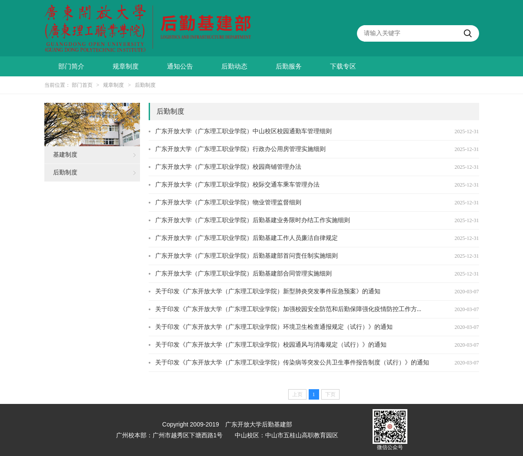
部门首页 (82, 85)
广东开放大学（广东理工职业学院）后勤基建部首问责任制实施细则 (246, 256)
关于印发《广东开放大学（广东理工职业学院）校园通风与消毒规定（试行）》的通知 (270, 344)
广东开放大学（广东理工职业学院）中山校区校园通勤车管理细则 (243, 131)
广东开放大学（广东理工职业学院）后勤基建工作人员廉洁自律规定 (246, 238)
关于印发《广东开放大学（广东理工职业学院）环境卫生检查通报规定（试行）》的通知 (274, 327)
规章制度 (126, 66)
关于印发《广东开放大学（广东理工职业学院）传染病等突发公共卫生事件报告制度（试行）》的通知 (292, 362)
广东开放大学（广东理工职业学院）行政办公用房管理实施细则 (240, 149)
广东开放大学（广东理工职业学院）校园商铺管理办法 (228, 167)
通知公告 (180, 66)
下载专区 (343, 66)
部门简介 (71, 66)
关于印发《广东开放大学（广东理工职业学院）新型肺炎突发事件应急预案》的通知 (267, 291)
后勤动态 (234, 66)
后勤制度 (145, 85)
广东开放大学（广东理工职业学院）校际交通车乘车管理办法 (237, 184)
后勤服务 (289, 66)
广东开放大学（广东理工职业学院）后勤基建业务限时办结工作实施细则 (252, 220)
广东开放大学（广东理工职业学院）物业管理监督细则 (228, 202)
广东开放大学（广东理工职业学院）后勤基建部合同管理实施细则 (243, 273)
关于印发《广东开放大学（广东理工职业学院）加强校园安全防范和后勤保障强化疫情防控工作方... (288, 309)
